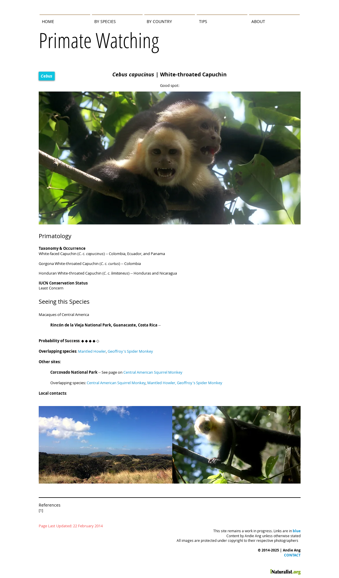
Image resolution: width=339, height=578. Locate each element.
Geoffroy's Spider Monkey (199, 382)
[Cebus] (47, 76)
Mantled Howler (161, 382)
